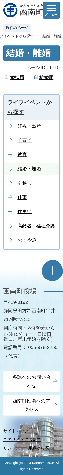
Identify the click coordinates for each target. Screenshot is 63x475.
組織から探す (40, 448)
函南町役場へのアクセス (31, 405)
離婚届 (46, 77)
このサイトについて (22, 439)
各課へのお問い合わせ (31, 381)
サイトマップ (16, 431)
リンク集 (11, 448)
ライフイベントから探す (29, 107)
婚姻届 (17, 77)
